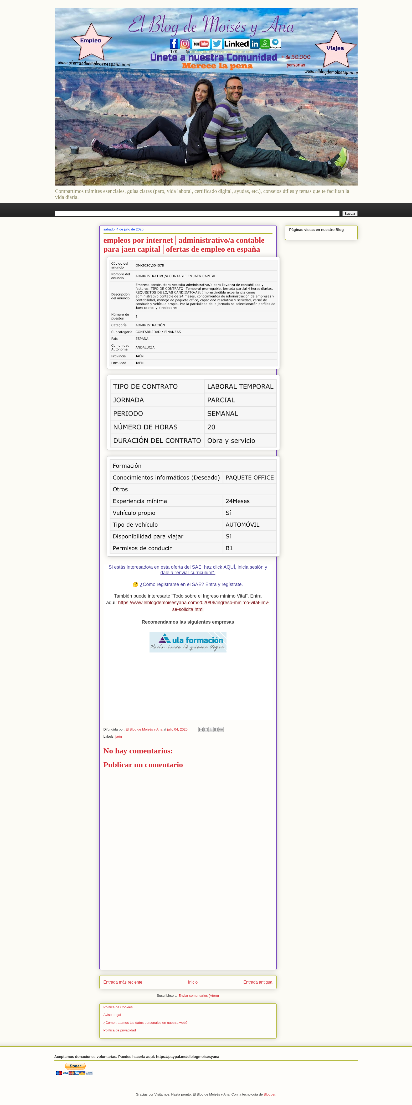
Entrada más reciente (123, 982)
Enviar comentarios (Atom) (198, 996)
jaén (118, 736)
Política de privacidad (120, 1030)
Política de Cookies (118, 1007)
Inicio (193, 982)
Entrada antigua (257, 982)
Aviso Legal (112, 1015)
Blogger (269, 1094)
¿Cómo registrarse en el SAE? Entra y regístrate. (191, 584)
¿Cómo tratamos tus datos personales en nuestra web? (146, 1023)
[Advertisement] (188, 929)
